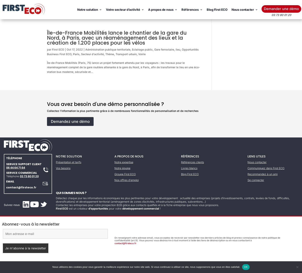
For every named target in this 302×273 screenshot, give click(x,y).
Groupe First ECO (125, 174)
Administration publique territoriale (107, 49)
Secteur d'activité (92, 54)
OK (246, 267)
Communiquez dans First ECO (265, 168)
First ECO (58, 49)
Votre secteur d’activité (123, 10)
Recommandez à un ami (262, 174)
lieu (178, 49)
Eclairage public (142, 49)
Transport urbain (126, 54)
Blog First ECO (217, 10)
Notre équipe (122, 168)
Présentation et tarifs (68, 162)
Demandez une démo (70, 121)
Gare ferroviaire (164, 49)
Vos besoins (63, 168)
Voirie (142, 54)
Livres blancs (189, 168)
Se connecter (255, 180)
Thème (109, 54)
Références (190, 10)
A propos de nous (160, 10)
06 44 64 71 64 (15, 167)
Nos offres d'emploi (126, 180)
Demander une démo (281, 9)
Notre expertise (123, 162)
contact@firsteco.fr (21, 187)
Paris (76, 54)
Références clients (192, 162)
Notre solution (87, 10)
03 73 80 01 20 (29, 176)
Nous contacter (243, 10)
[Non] (297, 267)
